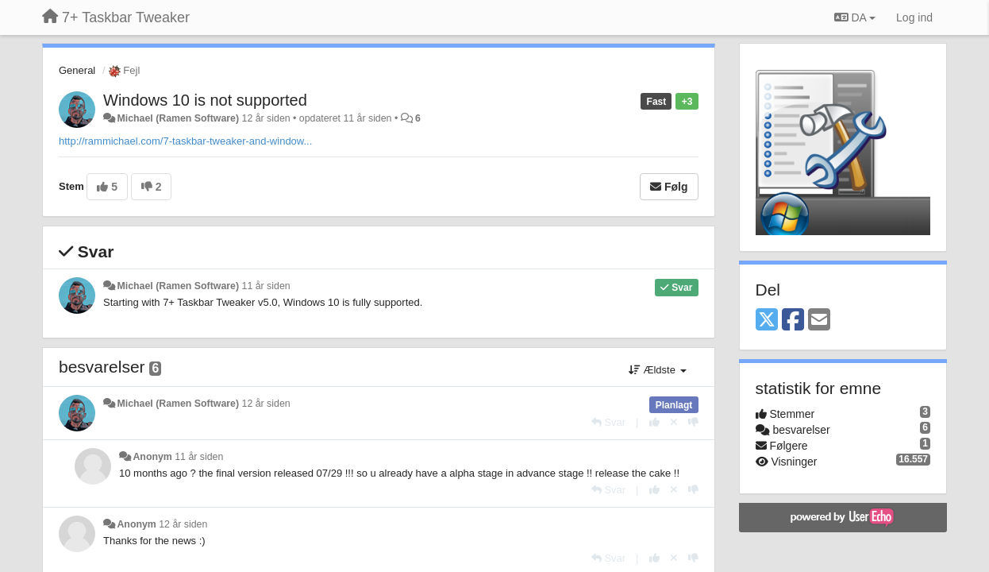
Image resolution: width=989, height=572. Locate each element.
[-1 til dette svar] (693, 422)
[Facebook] (793, 320)
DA (854, 17)
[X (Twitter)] (767, 320)
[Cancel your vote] (674, 422)
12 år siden (266, 403)
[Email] (819, 320)
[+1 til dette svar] (654, 422)
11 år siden (266, 286)
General (77, 70)
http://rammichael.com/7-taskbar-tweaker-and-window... (185, 141)
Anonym (152, 456)
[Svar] (608, 422)
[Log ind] (914, 17)
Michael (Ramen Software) (178, 118)
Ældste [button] (658, 370)
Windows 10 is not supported (205, 100)
